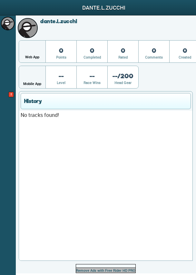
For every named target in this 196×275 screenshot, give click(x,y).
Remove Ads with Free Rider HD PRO (105, 270)
